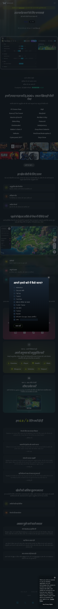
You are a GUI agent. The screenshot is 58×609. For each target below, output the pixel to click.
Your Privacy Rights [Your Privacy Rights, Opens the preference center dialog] (48, 604)
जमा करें (18, 326)
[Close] (55, 578)
